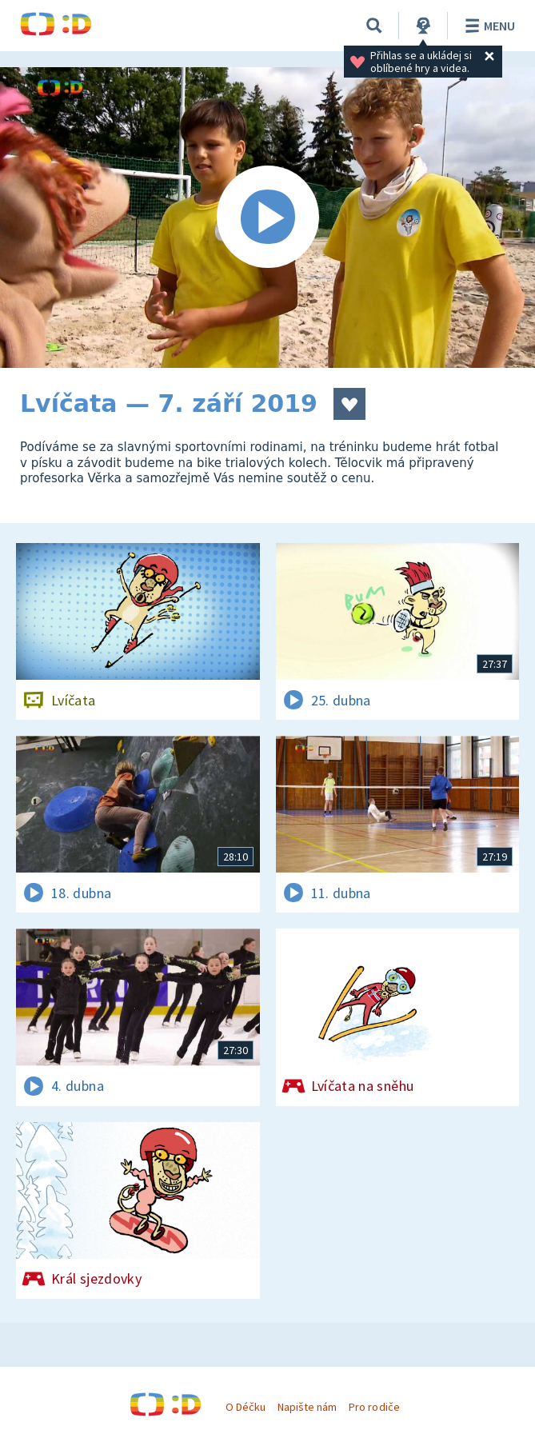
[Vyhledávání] (374, 25)
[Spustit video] (267, 217)
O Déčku (246, 1407)
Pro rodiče (374, 1407)
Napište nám (307, 1407)
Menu (487, 26)
